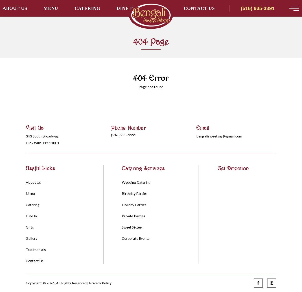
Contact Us (199, 8)
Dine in (126, 8)
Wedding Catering (136, 182)
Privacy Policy (100, 283)
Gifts (30, 227)
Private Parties (133, 216)
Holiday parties (134, 205)
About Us (15, 8)
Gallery (31, 238)
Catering (87, 8)
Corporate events (136, 238)
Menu (51, 8)
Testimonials (36, 249)
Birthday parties (135, 193)
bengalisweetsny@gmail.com (219, 136)
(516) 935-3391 (258, 8)
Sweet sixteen (133, 227)
